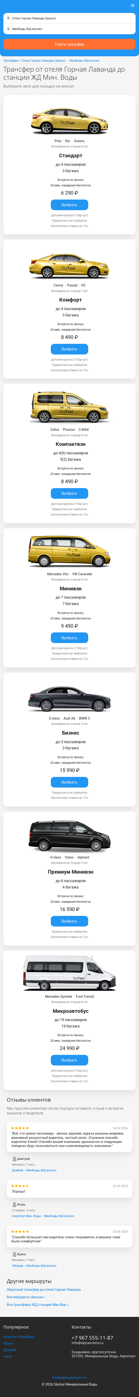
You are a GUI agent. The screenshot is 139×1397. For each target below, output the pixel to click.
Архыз (8, 1343)
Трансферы (11, 60)
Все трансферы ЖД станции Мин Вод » (37, 1305)
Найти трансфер (69, 44)
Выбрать (69, 205)
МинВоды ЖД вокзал (84, 60)
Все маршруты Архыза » (26, 1297)
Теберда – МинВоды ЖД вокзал (34, 1265)
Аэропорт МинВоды (19, 1337)
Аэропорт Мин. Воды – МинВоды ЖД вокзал (43, 1216)
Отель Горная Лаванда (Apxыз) (43, 60)
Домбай (9, 1350)
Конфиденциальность (69, 1378)
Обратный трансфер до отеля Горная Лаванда (44, 1290)
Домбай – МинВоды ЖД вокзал (34, 1170)
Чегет (7, 1356)
